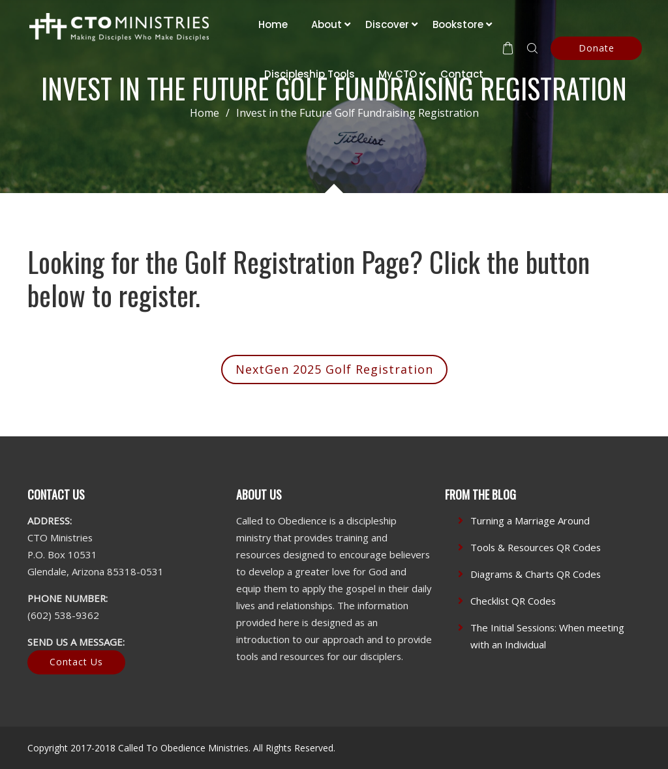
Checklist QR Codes (513, 600)
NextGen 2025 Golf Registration (334, 369)
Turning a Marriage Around (530, 520)
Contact (461, 74)
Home (273, 24)
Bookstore (458, 24)
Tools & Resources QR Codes (535, 547)
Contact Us (76, 662)
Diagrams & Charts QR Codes (535, 574)
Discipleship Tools (309, 74)
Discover (387, 24)
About (326, 24)
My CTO (397, 74)
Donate (597, 48)
